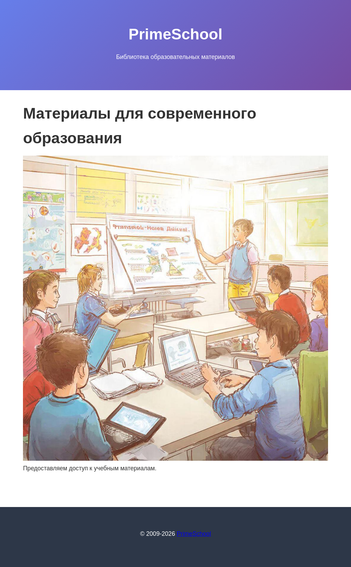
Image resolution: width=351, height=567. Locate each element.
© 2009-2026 (158, 533)
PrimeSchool (194, 533)
